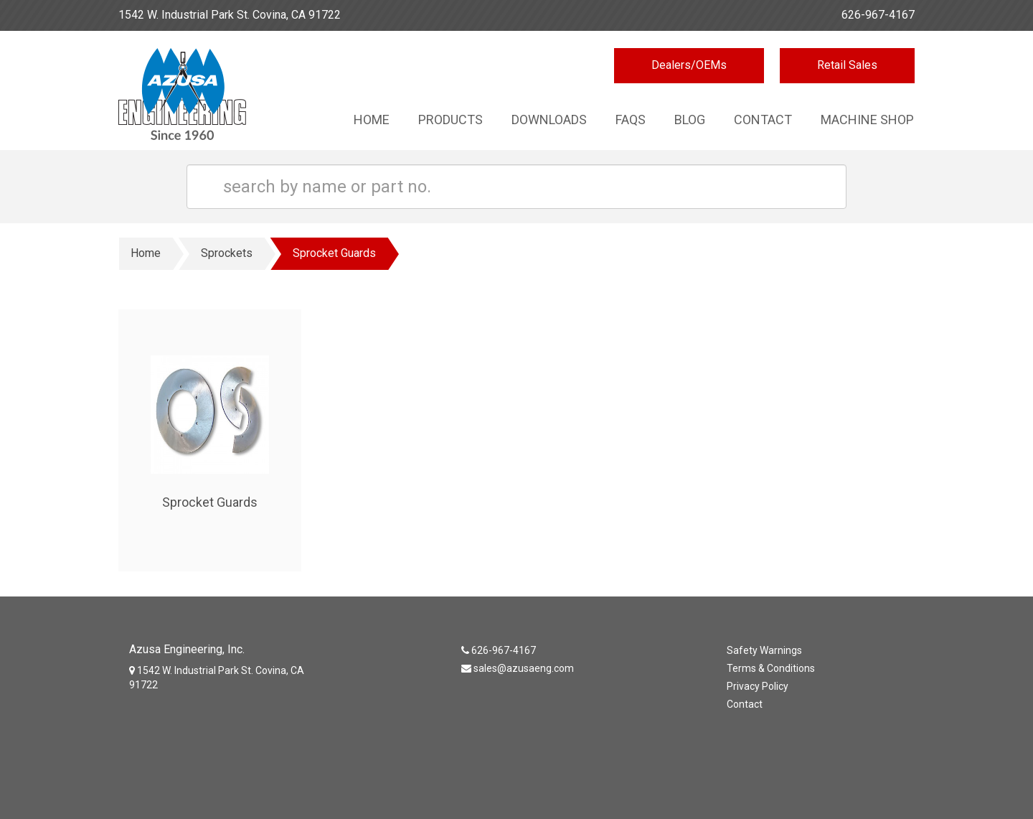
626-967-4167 (878, 15)
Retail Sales (847, 65)
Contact (763, 119)
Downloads (549, 119)
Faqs (630, 119)
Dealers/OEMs (689, 65)
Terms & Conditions (771, 668)
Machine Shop (867, 119)
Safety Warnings (764, 650)
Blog (689, 119)
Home (372, 119)
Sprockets (227, 253)
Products (450, 119)
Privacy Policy (757, 686)
